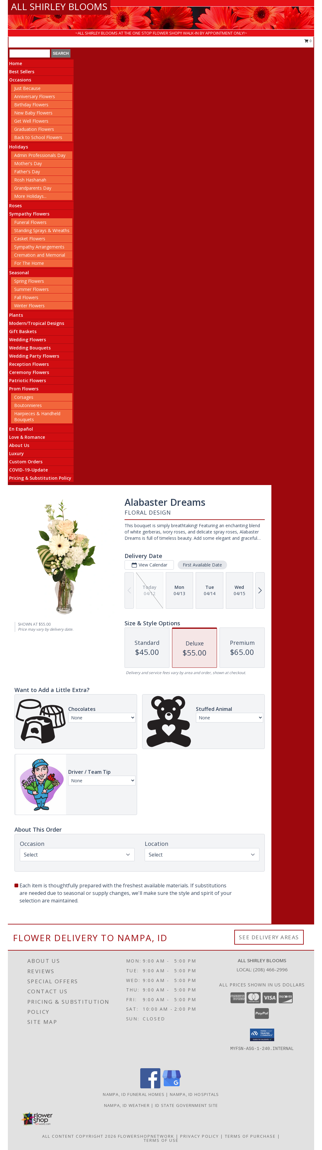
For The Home (29, 263)
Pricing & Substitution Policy (40, 478)
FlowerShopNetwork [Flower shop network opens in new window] (146, 1136)
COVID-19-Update (28, 470)
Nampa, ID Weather (127, 1105)
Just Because (27, 88)
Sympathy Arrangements (39, 247)
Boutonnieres (28, 405)
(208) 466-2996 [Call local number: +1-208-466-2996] (270, 969)
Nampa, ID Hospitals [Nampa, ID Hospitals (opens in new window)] (194, 1094)
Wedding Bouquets (30, 348)
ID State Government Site (186, 1105)
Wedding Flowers (27, 340)
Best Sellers (21, 72)
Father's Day (27, 172)
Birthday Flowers (31, 105)
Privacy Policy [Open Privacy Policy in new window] (199, 1136)
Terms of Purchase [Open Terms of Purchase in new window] (250, 1136)
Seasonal (19, 273)
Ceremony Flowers (29, 372)
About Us (19, 445)
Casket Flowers (29, 239)
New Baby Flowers (33, 113)
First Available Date (202, 565)
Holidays (18, 147)
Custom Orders (25, 462)
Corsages (23, 397)
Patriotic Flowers (27, 380)
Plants (16, 315)
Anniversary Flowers (34, 96)
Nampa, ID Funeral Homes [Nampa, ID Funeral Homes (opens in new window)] (133, 1094)
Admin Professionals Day (39, 155)
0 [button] (308, 40)
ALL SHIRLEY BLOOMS (59, 6)
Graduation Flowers (34, 129)
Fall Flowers (26, 297)
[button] (262, 1035)
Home (15, 63)
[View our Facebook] (150, 1087)
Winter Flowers (29, 306)
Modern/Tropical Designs (36, 323)
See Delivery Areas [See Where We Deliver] (269, 937)
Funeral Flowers (30, 222)
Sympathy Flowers (29, 214)
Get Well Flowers (31, 121)
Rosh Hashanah (30, 180)
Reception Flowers (29, 364)
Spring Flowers (29, 281)
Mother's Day (28, 163)
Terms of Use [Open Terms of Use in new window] (161, 1140)
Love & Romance (27, 437)
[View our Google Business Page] (172, 1087)
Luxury (16, 453)
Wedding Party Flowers (34, 356)
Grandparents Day (32, 188)
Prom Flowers (23, 389)
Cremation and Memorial (39, 255)
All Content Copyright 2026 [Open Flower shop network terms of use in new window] (79, 1136)
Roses (15, 206)
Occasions (20, 80)
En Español (21, 429)
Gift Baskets (22, 331)
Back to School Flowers (38, 137)
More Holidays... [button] (30, 196)
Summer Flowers (31, 289)
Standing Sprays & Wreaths (41, 230)
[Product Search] (29, 53)
